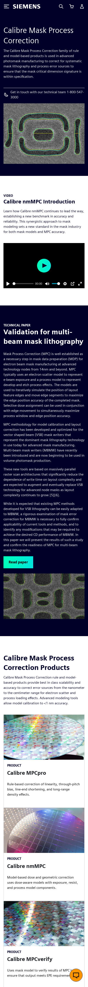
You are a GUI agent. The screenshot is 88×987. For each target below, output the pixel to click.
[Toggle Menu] (6, 6)
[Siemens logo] (26, 6)
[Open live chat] (76, 975)
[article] (44, 761)
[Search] (61, 6)
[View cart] (71, 6)
